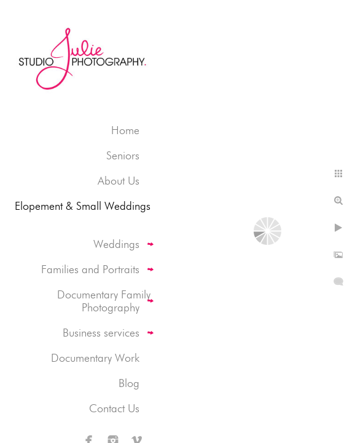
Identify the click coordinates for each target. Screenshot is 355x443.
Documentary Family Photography (103, 301)
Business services (101, 332)
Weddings (116, 243)
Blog (129, 383)
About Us (118, 180)
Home (125, 130)
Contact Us (114, 408)
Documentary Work (95, 357)
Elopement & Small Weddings (82, 205)
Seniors (122, 155)
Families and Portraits (90, 269)
